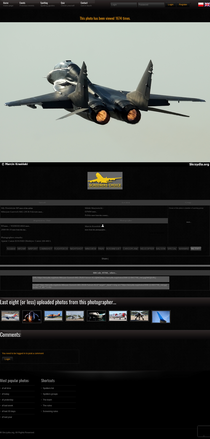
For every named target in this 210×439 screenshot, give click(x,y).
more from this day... (19, 230)
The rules (47, 405)
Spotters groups (50, 394)
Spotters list (48, 388)
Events (22, 3)
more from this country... (100, 215)
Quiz (63, 3)
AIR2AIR (22, 249)
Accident (11, 249)
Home (5, 3)
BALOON (160, 249)
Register (183, 4)
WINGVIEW (90, 249)
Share (104, 258)
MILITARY (196, 249)
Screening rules (50, 411)
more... (40, 212)
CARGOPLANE (130, 249)
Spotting (44, 3)
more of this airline (26, 208)
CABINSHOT (46, 249)
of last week (7, 405)
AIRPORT (32, 249)
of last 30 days (8, 411)
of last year (7, 417)
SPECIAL (172, 249)
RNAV (101, 249)
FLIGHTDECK (61, 249)
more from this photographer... (95, 230)
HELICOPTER (147, 249)
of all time (6, 388)
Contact (84, 3)
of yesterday (7, 400)
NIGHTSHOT (76, 249)
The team (47, 400)
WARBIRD (184, 249)
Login (7, 359)
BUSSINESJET (113, 249)
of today (5, 394)
